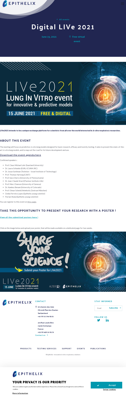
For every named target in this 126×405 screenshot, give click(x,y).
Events (81, 348)
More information (20, 393)
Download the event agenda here (20, 154)
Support (67, 348)
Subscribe (113, 307)
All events (64, 19)
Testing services (46, 348)
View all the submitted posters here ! (19, 217)
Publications (98, 348)
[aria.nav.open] (122, 4)
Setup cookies (109, 389)
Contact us (40, 335)
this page (31, 202)
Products (26, 348)
